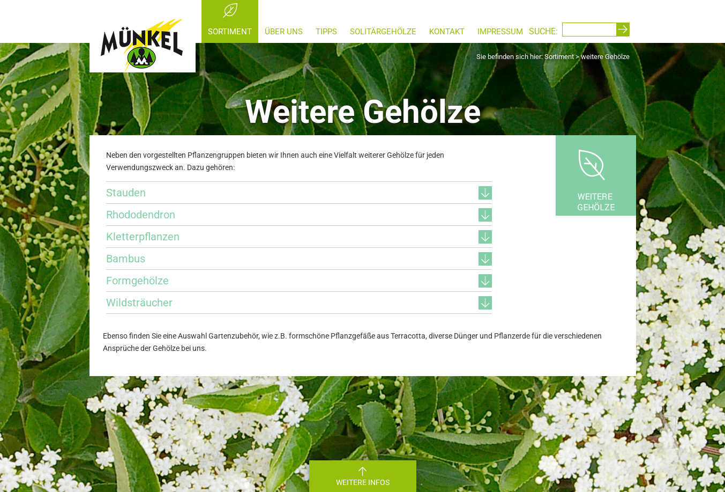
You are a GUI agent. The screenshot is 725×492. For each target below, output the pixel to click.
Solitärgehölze (383, 31)
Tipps (326, 31)
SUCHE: (543, 31)
